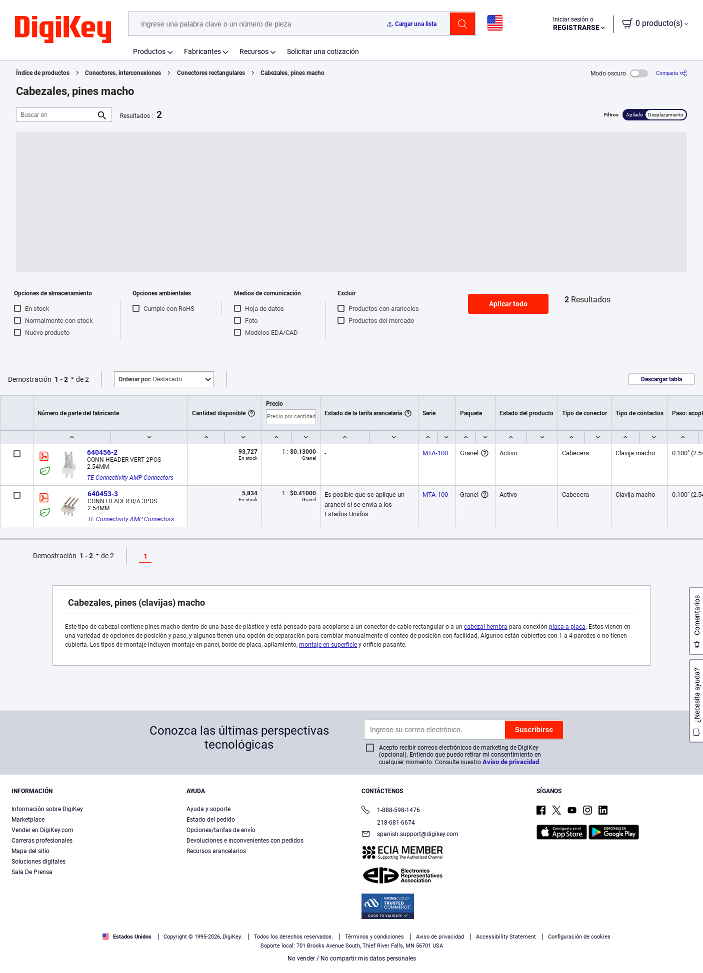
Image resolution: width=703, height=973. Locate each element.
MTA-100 (435, 453)
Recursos (254, 51)
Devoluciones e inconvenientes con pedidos (245, 840)
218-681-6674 (388, 822)
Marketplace (28, 819)
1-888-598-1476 (391, 811)
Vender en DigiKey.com (43, 830)
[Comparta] (671, 73)
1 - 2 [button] (61, 379)
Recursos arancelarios (216, 851)
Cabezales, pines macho (292, 72)
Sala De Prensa (32, 872)
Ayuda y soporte (208, 809)
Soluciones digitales (39, 861)
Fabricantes (202, 51)
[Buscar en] (56, 114)
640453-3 (103, 494)
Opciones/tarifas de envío (221, 830)
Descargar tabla (661, 379)
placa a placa (567, 626)
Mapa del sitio (31, 851)
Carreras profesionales (42, 840)
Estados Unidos (127, 937)
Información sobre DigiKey (47, 809)
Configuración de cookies (579, 937)
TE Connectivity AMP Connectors (130, 477)
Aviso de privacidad (510, 762)
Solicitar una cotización (323, 51)
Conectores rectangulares (211, 72)
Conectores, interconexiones (123, 72)
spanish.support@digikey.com (410, 835)
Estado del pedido (210, 819)
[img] (63, 30)
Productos (149, 51)
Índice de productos (43, 72)
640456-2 (102, 452)
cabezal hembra (486, 626)
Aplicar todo (508, 304)
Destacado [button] (150, 379)
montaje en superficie (328, 644)
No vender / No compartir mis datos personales (352, 958)
